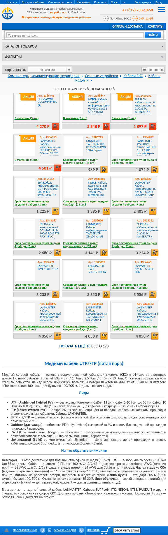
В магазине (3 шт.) (75, 118)
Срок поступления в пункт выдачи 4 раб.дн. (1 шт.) (32, 203)
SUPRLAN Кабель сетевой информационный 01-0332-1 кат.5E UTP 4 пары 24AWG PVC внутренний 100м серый (149, 236)
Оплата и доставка (60, 2)
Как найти (83, 2)
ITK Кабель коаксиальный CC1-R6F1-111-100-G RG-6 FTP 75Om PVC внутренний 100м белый (49, 233)
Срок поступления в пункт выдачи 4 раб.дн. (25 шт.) (134, 161)
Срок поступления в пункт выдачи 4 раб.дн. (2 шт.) (37, 244)
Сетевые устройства (101, 75)
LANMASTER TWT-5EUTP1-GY (48, 267)
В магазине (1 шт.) (124, 118)
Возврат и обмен (33, 2)
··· (124, 2)
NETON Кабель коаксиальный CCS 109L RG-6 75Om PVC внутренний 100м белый (97, 190)
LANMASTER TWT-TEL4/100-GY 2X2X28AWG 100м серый (96, 145)
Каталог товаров (21, 46)
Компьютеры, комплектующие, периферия (44, 75)
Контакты (100, 2)
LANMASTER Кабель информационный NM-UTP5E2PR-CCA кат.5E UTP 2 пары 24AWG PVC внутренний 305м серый (147, 195)
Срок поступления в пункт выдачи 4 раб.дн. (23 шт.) (85, 203)
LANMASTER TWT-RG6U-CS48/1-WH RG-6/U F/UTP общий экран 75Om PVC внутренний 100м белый (147, 151)
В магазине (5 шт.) (27, 118)
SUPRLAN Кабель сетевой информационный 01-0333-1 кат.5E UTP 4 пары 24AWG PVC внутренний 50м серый (147, 111)
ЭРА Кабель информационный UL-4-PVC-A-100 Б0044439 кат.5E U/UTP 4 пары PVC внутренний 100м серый (49, 193)
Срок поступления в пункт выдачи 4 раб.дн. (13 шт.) (80, 244)
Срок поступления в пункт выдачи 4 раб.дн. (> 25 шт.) (130, 286)
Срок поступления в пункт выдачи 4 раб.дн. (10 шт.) (85, 286)
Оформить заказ (126, 530)
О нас (114, 2)
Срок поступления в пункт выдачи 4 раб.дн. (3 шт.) (32, 286)
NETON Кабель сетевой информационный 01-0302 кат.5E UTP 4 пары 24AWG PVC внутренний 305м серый (100, 110)
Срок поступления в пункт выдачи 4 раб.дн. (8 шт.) (80, 161)
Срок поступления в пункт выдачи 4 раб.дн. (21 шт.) (134, 244)
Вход (159, 2)
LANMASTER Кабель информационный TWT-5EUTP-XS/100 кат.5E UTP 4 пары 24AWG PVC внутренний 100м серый (98, 236)
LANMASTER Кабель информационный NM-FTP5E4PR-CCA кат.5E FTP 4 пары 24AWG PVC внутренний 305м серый (52, 153)
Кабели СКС (133, 75)
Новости (12, 2)
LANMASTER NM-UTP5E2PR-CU (47, 102)
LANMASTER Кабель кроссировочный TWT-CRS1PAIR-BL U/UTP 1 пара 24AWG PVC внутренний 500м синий (51, 320)
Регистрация (143, 2)
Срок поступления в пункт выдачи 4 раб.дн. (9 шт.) (129, 203)
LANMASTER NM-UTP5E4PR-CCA (144, 269)
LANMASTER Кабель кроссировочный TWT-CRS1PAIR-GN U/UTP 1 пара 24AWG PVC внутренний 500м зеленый (97, 320)
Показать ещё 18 (74, 346)
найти (153, 35)
